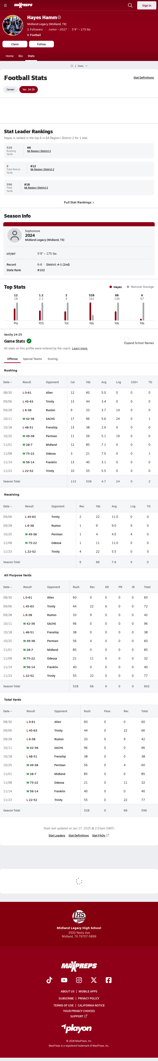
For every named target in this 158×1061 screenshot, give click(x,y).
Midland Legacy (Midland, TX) (46, 24)
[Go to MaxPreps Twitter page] (94, 980)
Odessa (51, 453)
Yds (88, 382)
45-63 (29, 401)
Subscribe (66, 998)
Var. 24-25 (29, 89)
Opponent (52, 382)
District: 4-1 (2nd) (58, 264)
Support (79, 1016)
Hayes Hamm (44, 17)
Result (27, 382)
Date (7, 382)
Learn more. (80, 348)
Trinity (50, 401)
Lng (118, 382)
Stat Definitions (144, 77)
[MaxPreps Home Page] (71, 66)
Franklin (51, 462)
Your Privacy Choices (79, 1010)
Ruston (50, 410)
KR (107, 587)
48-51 (29, 427)
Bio (21, 56)
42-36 (30, 419)
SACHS (50, 419)
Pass (107, 711)
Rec (81, 506)
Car (73, 382)
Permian (51, 436)
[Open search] (130, 5)
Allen (49, 392)
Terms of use (63, 1005)
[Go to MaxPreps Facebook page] (108, 980)
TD (150, 382)
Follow (41, 44)
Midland (51, 444)
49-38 (30, 436)
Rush (76, 587)
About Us (67, 991)
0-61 (28, 392)
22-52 (29, 471)
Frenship (51, 427)
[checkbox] (126, 339)
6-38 (28, 410)
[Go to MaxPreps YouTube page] (64, 980)
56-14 (30, 462)
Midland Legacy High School (79, 920)
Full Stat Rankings (79, 202)
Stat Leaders (57, 835)
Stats (31, 56)
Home (10, 56)
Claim (15, 44)
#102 (41, 270)
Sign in (146, 5)
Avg (103, 382)
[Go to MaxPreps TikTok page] (49, 980)
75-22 (30, 453)
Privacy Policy (88, 998)
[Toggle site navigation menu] (5, 5)
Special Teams (32, 359)
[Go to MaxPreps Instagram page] (79, 980)
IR (133, 587)
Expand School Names (139, 341)
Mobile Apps (88, 991)
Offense (12, 359)
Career (10, 89)
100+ (134, 382)
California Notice (91, 1005)
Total (147, 587)
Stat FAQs (100, 835)
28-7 (29, 444)
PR (120, 587)
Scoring (53, 359)
